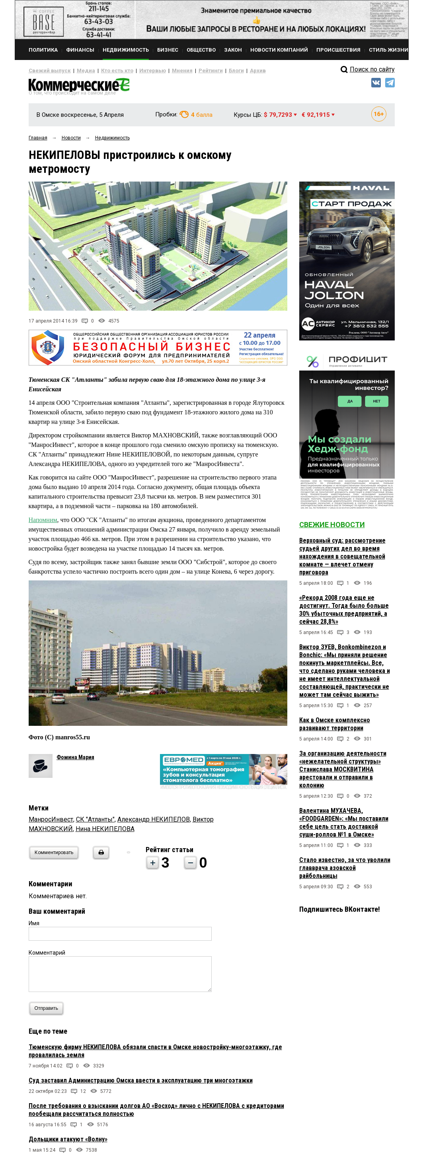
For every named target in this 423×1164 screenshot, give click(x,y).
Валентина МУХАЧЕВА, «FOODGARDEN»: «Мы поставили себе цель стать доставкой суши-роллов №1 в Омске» (343, 825)
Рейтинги (187, 70)
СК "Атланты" (95, 822)
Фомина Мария (75, 760)
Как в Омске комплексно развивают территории (334, 727)
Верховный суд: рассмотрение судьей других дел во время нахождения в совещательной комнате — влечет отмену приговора (342, 559)
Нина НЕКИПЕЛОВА (105, 832)
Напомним (43, 522)
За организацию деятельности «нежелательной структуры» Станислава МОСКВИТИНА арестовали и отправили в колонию (342, 772)
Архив (229, 70)
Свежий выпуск (46, 70)
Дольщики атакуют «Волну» (68, 1142)
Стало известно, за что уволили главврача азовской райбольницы (344, 871)
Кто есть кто (105, 70)
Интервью (136, 70)
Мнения (162, 70)
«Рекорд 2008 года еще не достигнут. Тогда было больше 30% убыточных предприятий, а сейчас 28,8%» (344, 612)
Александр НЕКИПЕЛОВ (153, 822)
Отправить (48, 1012)
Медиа (78, 70)
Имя (34, 926)
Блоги (210, 70)
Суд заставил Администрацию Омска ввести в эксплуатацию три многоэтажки (141, 1083)
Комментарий (47, 956)
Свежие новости (332, 528)
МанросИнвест (51, 822)
